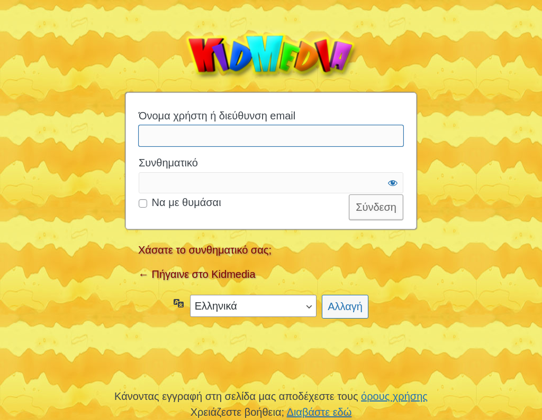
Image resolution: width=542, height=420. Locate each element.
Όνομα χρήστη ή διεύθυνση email (217, 116)
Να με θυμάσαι (186, 202)
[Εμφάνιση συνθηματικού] (392, 182)
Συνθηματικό (168, 163)
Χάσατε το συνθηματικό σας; (205, 250)
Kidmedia (271, 53)
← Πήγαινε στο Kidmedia (197, 274)
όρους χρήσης (394, 396)
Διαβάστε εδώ (319, 412)
